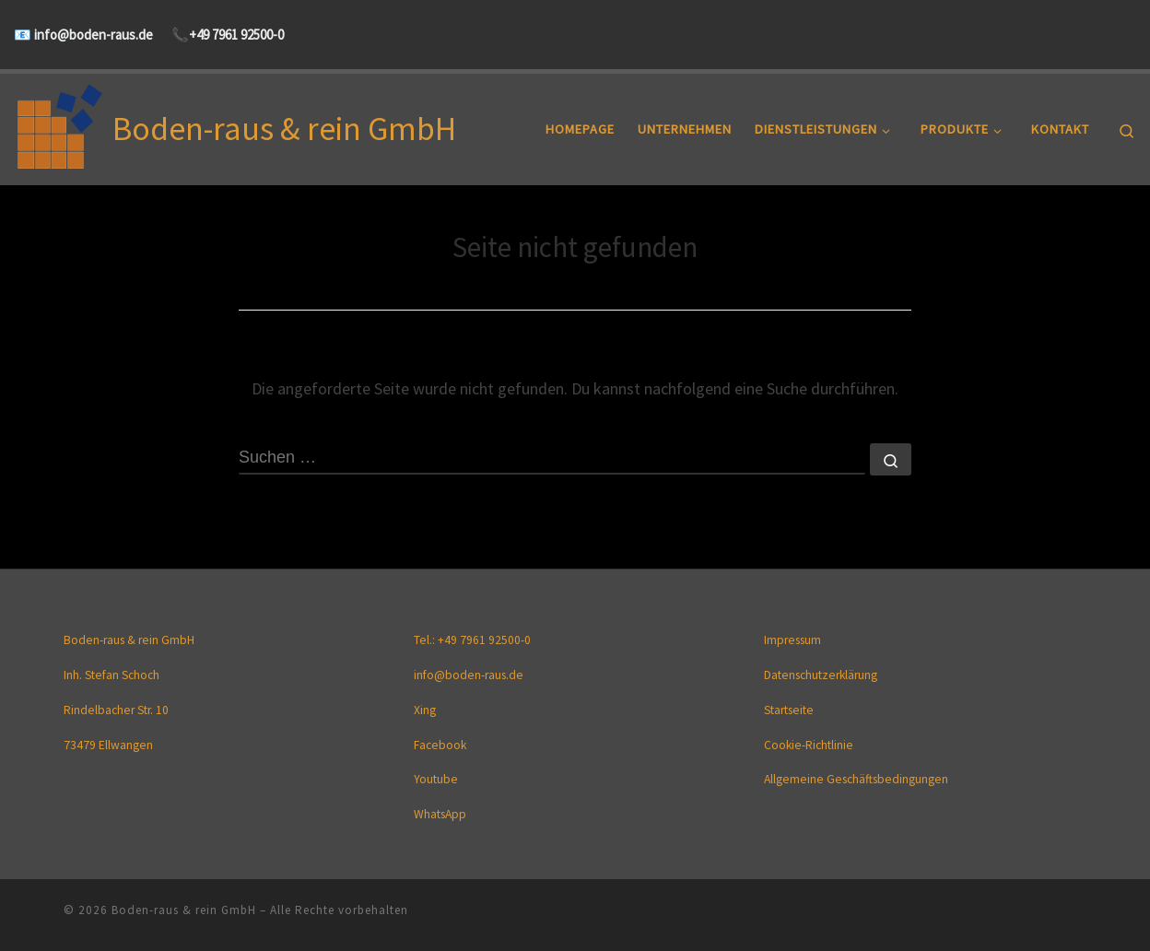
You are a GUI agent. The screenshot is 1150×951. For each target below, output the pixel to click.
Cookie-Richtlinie (808, 745)
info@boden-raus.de (92, 34)
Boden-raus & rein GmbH (183, 910)
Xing (425, 710)
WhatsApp (440, 815)
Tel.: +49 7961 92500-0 (472, 641)
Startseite (789, 710)
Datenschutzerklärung (820, 676)
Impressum (792, 641)
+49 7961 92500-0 (236, 34)
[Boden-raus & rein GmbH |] (60, 126)
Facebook (440, 745)
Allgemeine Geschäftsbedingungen (856, 780)
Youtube (436, 780)
